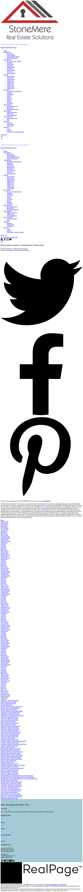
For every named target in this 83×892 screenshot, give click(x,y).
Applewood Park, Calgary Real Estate (11, 706)
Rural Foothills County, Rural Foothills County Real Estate (17, 775)
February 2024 (5, 568)
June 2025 (3, 546)
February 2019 (5, 657)
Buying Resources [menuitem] (12, 106)
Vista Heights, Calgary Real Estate (10, 794)
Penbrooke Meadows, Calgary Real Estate (13, 765)
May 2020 (3, 636)
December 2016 (5, 694)
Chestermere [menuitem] (7, 60)
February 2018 (5, 675)
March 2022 (4, 603)
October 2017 (4, 679)
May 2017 (3, 687)
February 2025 (5, 552)
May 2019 (3, 652)
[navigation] (41, 189)
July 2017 (3, 684)
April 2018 (3, 672)
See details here (46, 501)
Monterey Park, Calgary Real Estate (11, 757)
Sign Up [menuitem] (9, 130)
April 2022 (3, 601)
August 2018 (4, 666)
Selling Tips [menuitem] (10, 114)
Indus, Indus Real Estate (8, 738)
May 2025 (3, 547)
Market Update (8, 117)
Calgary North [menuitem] (11, 79)
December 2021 (5, 607)
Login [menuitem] (8, 129)
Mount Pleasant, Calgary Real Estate (11, 759)
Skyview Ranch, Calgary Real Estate (11, 783)
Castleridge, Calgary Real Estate (10, 714)
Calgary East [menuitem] (10, 82)
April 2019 (3, 654)
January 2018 (4, 676)
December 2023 (5, 571)
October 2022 (4, 592)
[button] (4, 134)
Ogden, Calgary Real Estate (8, 760)
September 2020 (5, 630)
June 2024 (3, 562)
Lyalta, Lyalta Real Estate (8, 747)
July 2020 (3, 633)
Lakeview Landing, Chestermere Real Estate (13, 744)
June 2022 (3, 598)
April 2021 (3, 619)
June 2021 (3, 616)
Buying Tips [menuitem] (10, 108)
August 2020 (4, 631)
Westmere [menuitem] (10, 63)
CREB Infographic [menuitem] (12, 118)
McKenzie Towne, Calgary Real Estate (11, 756)
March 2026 (4, 533)
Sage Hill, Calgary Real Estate (9, 780)
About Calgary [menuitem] (11, 76)
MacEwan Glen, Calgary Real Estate (11, 748)
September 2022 (5, 594)
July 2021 (3, 615)
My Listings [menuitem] (10, 54)
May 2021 (3, 618)
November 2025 (5, 538)
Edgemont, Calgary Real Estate (9, 727)
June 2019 (3, 651)
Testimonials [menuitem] (10, 124)
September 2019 (5, 646)
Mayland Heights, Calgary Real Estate (11, 754)
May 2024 (3, 564)
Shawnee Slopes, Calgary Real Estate (11, 782)
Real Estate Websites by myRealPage (55, 884)
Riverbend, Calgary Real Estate (10, 772)
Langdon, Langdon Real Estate (9, 745)
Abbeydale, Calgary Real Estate (10, 700)
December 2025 (5, 536)
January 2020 (4, 642)
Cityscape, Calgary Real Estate (9, 717)
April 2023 (3, 583)
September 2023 (5, 576)
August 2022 (4, 595)
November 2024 (5, 555)
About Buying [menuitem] (7, 105)
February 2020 (5, 640)
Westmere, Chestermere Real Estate (11, 797)
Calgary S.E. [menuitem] (10, 84)
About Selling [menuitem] (7, 111)
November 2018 (5, 661)
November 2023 (5, 573)
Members (6, 127)
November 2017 (5, 678)
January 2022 (4, 606)
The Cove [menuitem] (9, 72)
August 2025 (4, 543)
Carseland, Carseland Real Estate (10, 712)
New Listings (4, 523)
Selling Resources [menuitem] (12, 112)
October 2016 (4, 697)
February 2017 (5, 691)
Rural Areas (7, 90)
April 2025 (3, 549)
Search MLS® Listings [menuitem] (13, 57)
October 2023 (4, 574)
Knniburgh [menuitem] (10, 69)
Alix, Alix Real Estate (6, 705)
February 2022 (5, 604)
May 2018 (3, 670)
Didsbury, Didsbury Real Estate (10, 723)
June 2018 (3, 669)
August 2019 (4, 648)
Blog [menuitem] (8, 120)
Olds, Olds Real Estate (7, 762)
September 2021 (5, 612)
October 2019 (4, 645)
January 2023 (4, 588)
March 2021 (4, 621)
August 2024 (4, 559)
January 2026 (4, 535)
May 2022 (3, 600)
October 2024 (4, 556)
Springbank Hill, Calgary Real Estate (11, 785)
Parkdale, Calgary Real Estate (9, 763)
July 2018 (3, 667)
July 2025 (3, 544)
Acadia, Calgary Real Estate (8, 702)
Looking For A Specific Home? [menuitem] (15, 132)
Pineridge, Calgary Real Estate (9, 766)
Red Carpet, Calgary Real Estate (10, 769)
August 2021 (4, 613)
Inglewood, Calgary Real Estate (9, 739)
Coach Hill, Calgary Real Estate (9, 718)
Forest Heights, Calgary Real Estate (11, 732)
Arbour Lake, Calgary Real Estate (10, 708)
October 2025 (4, 540)
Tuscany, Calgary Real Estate (9, 792)
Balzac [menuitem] (9, 97)
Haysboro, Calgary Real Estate (9, 736)
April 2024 (3, 565)
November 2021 (5, 609)
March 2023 (4, 585)
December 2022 (5, 589)
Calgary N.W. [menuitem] (10, 88)
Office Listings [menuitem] (11, 55)
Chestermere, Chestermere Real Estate (17, 250)
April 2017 (3, 688)
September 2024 (5, 558)
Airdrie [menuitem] (9, 100)
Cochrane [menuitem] (9, 99)
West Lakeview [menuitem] (11, 73)
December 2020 (5, 625)
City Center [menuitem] (10, 78)
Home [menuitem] (5, 51)
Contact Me (14, 237)
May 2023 (3, 582)
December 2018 (5, 660)
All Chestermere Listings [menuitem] (14, 61)
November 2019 (5, 643)
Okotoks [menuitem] (9, 102)
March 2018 (4, 673)
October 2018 (4, 663)
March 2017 (4, 690)
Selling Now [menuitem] (7, 52)
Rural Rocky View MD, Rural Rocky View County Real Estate (17, 777)
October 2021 (4, 610)
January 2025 (4, 553)
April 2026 (3, 532)
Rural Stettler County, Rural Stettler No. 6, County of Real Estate (19, 779)
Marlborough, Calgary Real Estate (10, 753)
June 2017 (3, 685)
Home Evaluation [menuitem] (12, 115)
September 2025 (5, 541)
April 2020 (3, 637)
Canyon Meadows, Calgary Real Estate (12, 711)
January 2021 (4, 624)
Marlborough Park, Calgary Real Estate (12, 751)
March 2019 (4, 655)
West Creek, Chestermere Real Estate (11, 795)
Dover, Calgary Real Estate (8, 724)
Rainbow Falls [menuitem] (11, 67)
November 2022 (5, 591)
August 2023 (4, 577)
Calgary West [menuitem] (10, 87)
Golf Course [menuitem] (10, 64)
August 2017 (4, 682)
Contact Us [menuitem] (10, 126)
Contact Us (4, 134)
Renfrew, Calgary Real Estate (9, 771)
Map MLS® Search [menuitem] (12, 58)
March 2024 (4, 567)
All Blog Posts (4, 521)
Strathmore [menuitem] (10, 94)
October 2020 (4, 628)
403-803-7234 (7, 237)
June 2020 (3, 634)
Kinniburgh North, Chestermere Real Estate (13, 741)
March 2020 (4, 639)
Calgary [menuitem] (6, 75)
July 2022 (3, 597)
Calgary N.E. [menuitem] (10, 81)
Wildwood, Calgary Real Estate (9, 798)
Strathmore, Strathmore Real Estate (11, 786)
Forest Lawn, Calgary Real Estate (10, 733)
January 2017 (4, 693)
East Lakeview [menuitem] (11, 70)
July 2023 (3, 579)
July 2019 (3, 649)
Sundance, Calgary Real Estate (9, 788)
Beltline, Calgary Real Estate (9, 709)
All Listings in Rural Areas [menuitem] (14, 91)
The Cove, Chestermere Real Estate (11, 789)
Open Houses (4, 524)
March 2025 (4, 550)
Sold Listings (4, 527)
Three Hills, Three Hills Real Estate (11, 791)
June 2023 (3, 580)
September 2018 (5, 664)
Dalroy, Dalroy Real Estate (8, 721)
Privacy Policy (40, 884)
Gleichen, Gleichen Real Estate (9, 735)
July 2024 (3, 561)
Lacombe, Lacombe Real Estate (10, 742)
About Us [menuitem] (6, 121)
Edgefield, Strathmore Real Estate (10, 726)
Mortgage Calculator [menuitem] (13, 109)
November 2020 (5, 627)
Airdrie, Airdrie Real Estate (8, 703)
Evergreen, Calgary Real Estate (10, 730)
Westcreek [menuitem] (10, 66)
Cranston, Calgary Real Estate (9, 720)
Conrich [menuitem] (9, 96)
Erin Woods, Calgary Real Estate (10, 729)
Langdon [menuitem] (9, 93)
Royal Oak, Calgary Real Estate (9, 774)
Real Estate (4, 526)
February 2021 (5, 622)
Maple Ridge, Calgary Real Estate (10, 750)
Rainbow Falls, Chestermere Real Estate (12, 768)
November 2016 (5, 696)
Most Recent (4, 530)
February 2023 (5, 586)
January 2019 (4, 658)
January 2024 (4, 570)
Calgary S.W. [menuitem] (10, 85)
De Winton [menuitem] (10, 103)
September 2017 (5, 681)
